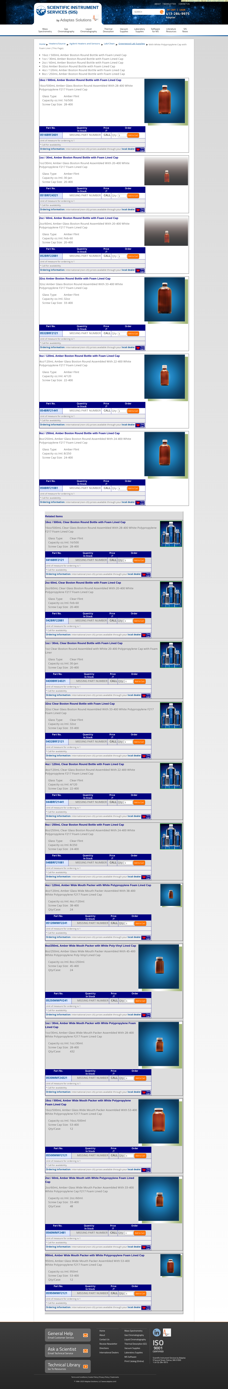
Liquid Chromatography (135, 1339)
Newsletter (170, 4)
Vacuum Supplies (132, 1348)
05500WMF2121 (56, 1155)
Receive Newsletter (108, 1343)
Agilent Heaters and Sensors (85, 43)
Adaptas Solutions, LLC (92, 1381)
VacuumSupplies (124, 30)
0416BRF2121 (55, 560)
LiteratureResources (171, 30)
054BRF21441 (49, 410)
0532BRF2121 (49, 333)
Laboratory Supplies (133, 1352)
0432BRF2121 (55, 741)
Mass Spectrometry (133, 1330)
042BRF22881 (55, 620)
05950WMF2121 (56, 1293)
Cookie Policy (93, 1377)
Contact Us (184, 4)
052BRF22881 (49, 256)
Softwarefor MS (155, 30)
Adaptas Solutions (79, 20)
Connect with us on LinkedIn (157, 1332)
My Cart (171, 10)
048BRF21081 (55, 862)
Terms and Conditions (79, 1377)
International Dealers (109, 1352)
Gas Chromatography (134, 1335)
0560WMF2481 (56, 1232)
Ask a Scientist (68, 1350)
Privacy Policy (104, 1377)
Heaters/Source (57, 43)
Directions (104, 1348)
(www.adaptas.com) (108, 1381)
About (158, 4)
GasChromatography (66, 30)
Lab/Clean (109, 43)
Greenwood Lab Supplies (132, 43)
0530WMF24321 (56, 1078)
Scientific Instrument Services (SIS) (73, 10)
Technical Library (68, 1366)
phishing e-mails (194, 1)
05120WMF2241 (56, 923)
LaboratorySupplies (139, 30)
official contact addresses (215, 1)
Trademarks (114, 1377)
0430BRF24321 (56, 681)
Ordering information (52, 148)
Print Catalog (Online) (134, 1361)
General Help (68, 1335)
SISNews (185, 30)
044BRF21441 (55, 802)
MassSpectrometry (45, 30)
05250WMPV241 (57, 1000)
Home (42, 44)
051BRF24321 (49, 195)
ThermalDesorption (108, 30)
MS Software (130, 1357)
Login (182, 10)
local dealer (128, 148)
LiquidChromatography (88, 30)
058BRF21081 (49, 488)
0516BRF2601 (49, 135)
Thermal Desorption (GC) (135, 1343)
